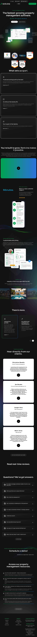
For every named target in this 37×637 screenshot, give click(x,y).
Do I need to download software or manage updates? (18, 477)
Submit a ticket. (31, 522)
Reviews (6, 591)
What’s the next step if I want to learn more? (16, 502)
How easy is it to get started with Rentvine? (16, 495)
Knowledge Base (18, 589)
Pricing (7, 589)
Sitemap (33, 602)
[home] (5, 4)
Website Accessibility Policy (30, 632)
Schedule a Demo (32, 3)
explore (4, 108)
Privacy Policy (28, 602)
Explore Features (22, 21)
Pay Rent (17, 1)
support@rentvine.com (22, 632)
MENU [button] (18, 3)
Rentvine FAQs (18, 506)
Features (6, 587)
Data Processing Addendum (30, 601)
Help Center (18, 587)
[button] (14, 609)
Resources (7, 592)
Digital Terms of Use (29, 599)
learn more (5, 128)
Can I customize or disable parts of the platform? (17, 471)
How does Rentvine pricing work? (14, 489)
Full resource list (18, 576)
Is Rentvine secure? (11, 483)
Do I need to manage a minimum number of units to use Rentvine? (18, 452)
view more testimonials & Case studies (18, 422)
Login (12, 1)
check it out (5, 85)
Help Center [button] (23, 1)
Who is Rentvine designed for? (13, 464)
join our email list (18, 615)
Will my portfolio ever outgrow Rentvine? (15, 458)
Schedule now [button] (14, 21)
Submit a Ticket (18, 592)
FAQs (18, 591)
